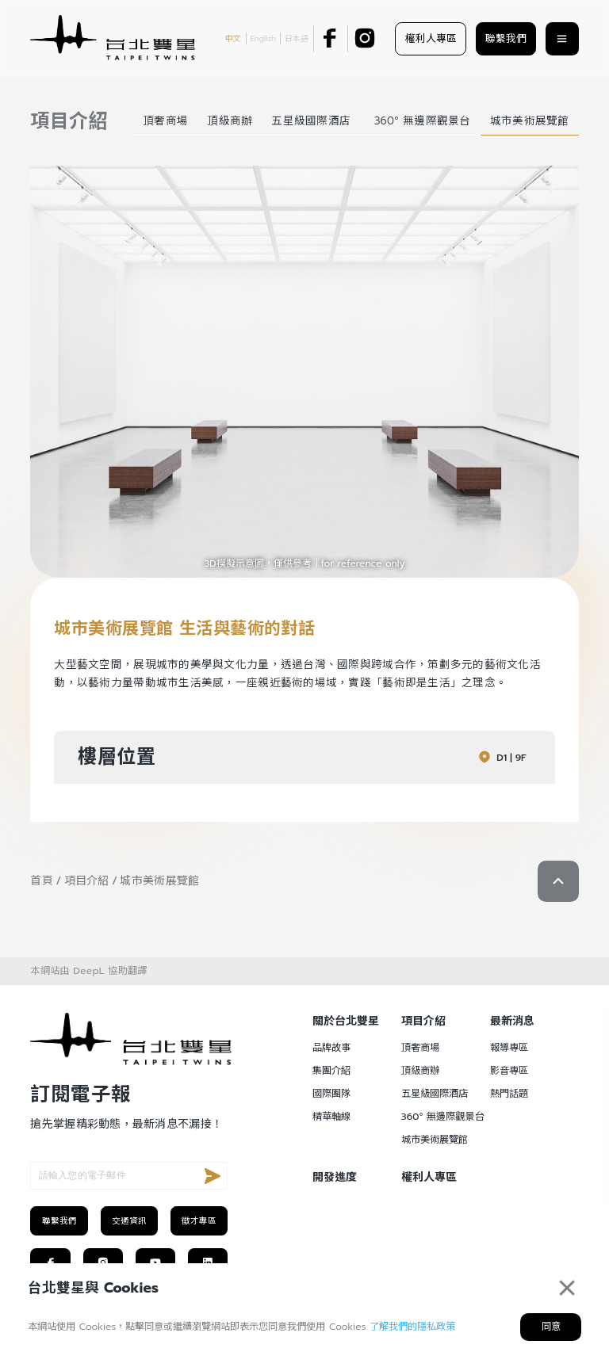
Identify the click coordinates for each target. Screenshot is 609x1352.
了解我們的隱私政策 (412, 1327)
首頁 (41, 881)
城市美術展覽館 (159, 881)
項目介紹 (86, 881)
